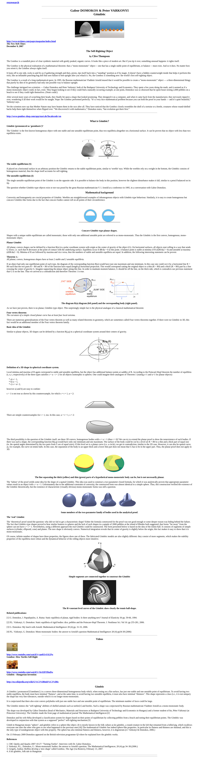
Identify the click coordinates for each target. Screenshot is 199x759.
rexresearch (13, 2)
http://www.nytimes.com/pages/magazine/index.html (31, 41)
